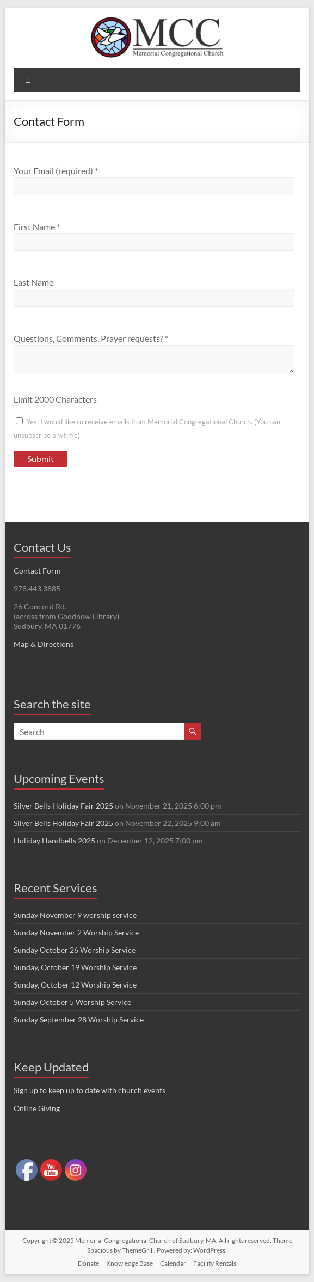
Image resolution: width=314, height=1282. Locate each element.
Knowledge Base (129, 1263)
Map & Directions (43, 644)
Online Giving (37, 1108)
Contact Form (37, 570)
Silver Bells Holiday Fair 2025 (63, 805)
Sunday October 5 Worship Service (72, 1002)
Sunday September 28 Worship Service (79, 1019)
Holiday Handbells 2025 (54, 840)
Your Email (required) (56, 170)
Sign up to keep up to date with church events (89, 1090)
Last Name (33, 282)
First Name (37, 226)
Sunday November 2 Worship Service (76, 932)
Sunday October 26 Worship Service (75, 949)
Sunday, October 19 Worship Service (75, 967)
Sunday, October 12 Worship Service (75, 984)
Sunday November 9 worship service (75, 915)
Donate (88, 1263)
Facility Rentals (214, 1263)
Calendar (173, 1263)
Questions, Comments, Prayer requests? (91, 338)
